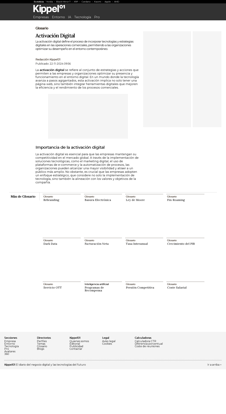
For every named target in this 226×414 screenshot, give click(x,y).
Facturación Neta (97, 288)
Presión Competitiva (140, 332)
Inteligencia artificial (97, 328)
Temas (41, 388)
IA (69, 17)
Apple (108, 1)
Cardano (86, 1)
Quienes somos (79, 386)
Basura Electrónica (98, 244)
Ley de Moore (135, 244)
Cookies (107, 388)
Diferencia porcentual (149, 388)
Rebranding (51, 244)
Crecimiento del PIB (181, 288)
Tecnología (82, 17)
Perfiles (42, 386)
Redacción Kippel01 (47, 104)
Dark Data (50, 288)
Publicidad (76, 391)
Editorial (75, 388)
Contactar (76, 393)
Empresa (10, 386)
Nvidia (50, 1)
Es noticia (39, 1)
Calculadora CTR (145, 386)
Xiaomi (97, 1)
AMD (116, 1)
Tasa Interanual (137, 288)
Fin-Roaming (176, 244)
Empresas (41, 17)
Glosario (41, 73)
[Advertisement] (113, 45)
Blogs (40, 393)
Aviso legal (109, 386)
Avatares (9, 396)
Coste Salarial (177, 332)
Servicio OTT (52, 332)
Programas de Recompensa (94, 333)
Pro (97, 17)
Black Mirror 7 (63, 1)
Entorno (58, 17)
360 (6, 399)
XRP (76, 1)
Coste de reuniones (147, 391)
